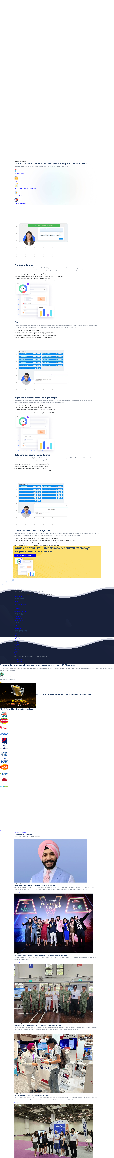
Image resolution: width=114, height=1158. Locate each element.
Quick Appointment (20, 603)
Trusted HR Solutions (20, 203)
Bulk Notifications (19, 196)
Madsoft (16, 637)
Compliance (17, 663)
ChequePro (17, 639)
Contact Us (17, 628)
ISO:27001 (17, 608)
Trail (15, 181)
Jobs (15, 627)
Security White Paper (20, 611)
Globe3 (16, 647)
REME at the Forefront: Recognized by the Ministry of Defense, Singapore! (38, 1025)
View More (17, 892)
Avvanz (16, 644)
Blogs (16, 625)
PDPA (16, 606)
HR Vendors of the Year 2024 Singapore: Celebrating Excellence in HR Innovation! (41, 955)
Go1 (15, 654)
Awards (16, 832)
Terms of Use (18, 659)
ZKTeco (16, 646)
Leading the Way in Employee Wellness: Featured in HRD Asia (34, 885)
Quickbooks (17, 635)
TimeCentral (18, 618)
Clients (16, 601)
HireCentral (17, 616)
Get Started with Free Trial (25, 555)
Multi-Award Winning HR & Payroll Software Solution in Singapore (63, 694)
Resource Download (20, 604)
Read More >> (40, 697)
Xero (15, 633)
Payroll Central (18, 620)
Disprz (16, 651)
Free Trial (95, 3)
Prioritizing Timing (19, 174)
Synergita (17, 649)
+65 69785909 (18, 596)
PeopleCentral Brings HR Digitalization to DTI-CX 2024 (32, 1095)
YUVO (16, 653)
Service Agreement (20, 610)
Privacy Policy (18, 661)
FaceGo (16, 642)
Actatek (16, 640)
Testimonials (22, 832)
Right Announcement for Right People (25, 188)
